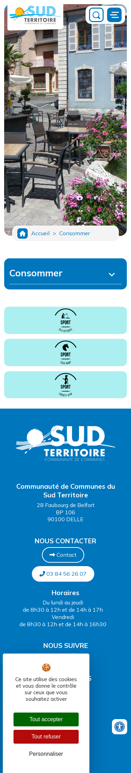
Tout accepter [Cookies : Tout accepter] (46, 719)
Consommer (74, 233)
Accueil (40, 233)
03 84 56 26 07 (63, 573)
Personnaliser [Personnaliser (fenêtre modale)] (46, 754)
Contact (63, 554)
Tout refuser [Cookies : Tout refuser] (46, 736)
